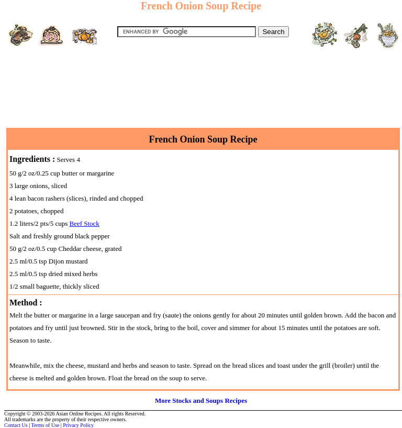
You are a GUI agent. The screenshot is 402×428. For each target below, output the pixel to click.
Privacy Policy (78, 425)
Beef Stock (84, 223)
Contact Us (16, 425)
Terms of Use (45, 425)
